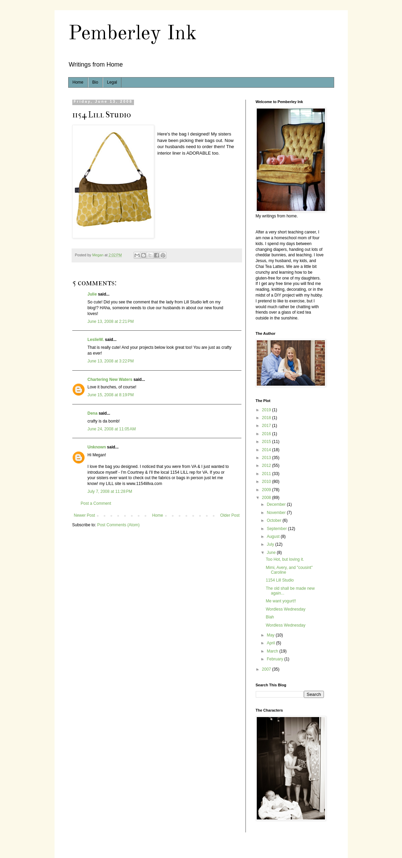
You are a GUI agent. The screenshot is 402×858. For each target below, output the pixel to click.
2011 (267, 473)
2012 (267, 465)
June (272, 552)
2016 (267, 433)
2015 (267, 441)
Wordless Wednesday (285, 609)
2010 (267, 481)
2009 (267, 489)
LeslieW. (96, 339)
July (271, 544)
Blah (270, 617)
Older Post (230, 515)
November (277, 512)
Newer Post (84, 515)
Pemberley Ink (132, 34)
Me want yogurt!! (281, 601)
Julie (92, 294)
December (277, 504)
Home (78, 82)
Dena (93, 413)
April (271, 643)
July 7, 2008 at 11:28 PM (110, 491)
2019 (267, 409)
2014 (267, 449)
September (277, 528)
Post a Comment (96, 503)
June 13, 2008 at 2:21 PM (111, 321)
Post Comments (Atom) (118, 525)
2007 (267, 669)
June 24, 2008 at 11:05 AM (112, 429)
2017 (267, 425)
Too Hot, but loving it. (285, 559)
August (274, 536)
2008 (267, 497)
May (271, 635)
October (274, 520)
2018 (267, 417)
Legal (112, 82)
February (275, 659)
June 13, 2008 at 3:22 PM (111, 361)
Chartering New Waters (110, 379)
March (273, 651)
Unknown (97, 447)
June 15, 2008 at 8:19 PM (111, 394)
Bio (95, 82)
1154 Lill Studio (280, 580)
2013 (267, 457)
